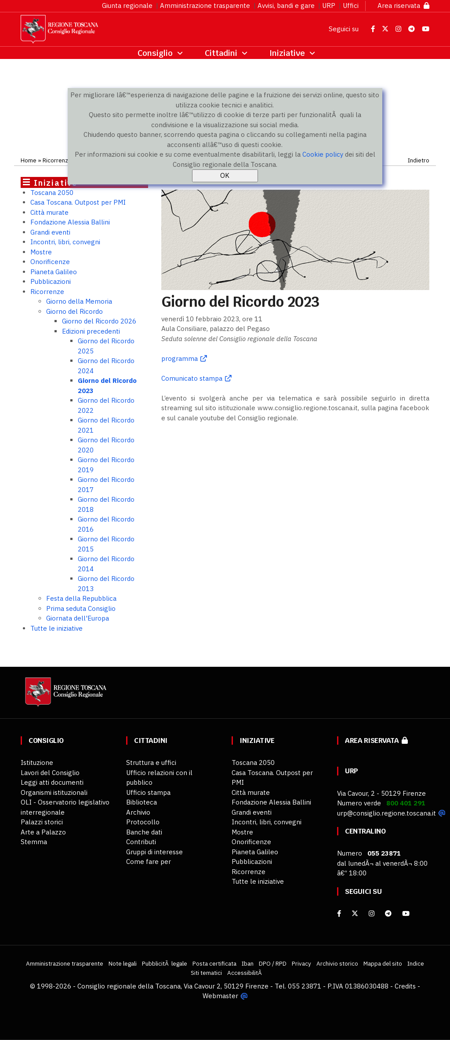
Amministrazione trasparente (205, 5)
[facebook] (339, 913)
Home (28, 160)
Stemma (34, 842)
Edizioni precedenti (91, 331)
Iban (248, 963)
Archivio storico (337, 963)
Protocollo (143, 822)
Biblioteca (141, 802)
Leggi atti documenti (52, 782)
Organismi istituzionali (54, 792)
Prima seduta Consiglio (81, 608)
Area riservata (403, 5)
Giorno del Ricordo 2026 (99, 321)
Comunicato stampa (191, 378)
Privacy (301, 963)
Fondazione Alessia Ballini (70, 222)
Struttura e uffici (151, 762)
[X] (355, 913)
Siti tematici (206, 973)
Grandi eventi (50, 232)
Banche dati (144, 832)
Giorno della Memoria (79, 301)
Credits (405, 986)
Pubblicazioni (50, 281)
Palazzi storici (42, 822)
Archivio (138, 812)
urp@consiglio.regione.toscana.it (386, 813)
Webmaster (220, 996)
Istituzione (37, 762)
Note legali (123, 963)
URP (328, 5)
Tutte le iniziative (56, 628)
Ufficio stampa (148, 792)
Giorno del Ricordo (74, 311)
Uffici (351, 5)
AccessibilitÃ (245, 973)
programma (179, 358)
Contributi (141, 842)
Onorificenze (50, 261)
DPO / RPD (273, 963)
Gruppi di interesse (154, 852)
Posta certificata (214, 963)
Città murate (49, 212)
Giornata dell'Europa (77, 618)
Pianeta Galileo (53, 272)
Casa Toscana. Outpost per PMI (78, 202)
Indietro (418, 160)
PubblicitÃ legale (164, 963)
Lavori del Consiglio (50, 772)
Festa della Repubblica (81, 598)
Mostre (41, 252)
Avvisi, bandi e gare (286, 5)
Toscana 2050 (51, 192)
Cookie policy (322, 154)
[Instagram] (371, 913)
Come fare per (148, 861)
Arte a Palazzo (43, 832)
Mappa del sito (382, 963)
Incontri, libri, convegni (65, 242)
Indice (415, 963)
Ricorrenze (57, 160)
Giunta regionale (127, 5)
